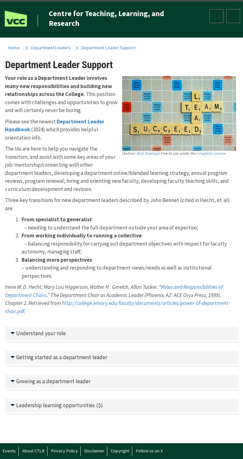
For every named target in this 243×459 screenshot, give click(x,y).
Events (9, 451)
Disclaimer (94, 451)
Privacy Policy (64, 451)
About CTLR (33, 451)
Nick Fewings (148, 153)
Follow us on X (149, 451)
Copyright (120, 451)
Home (14, 48)
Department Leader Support (108, 48)
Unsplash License (211, 153)
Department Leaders (51, 48)
